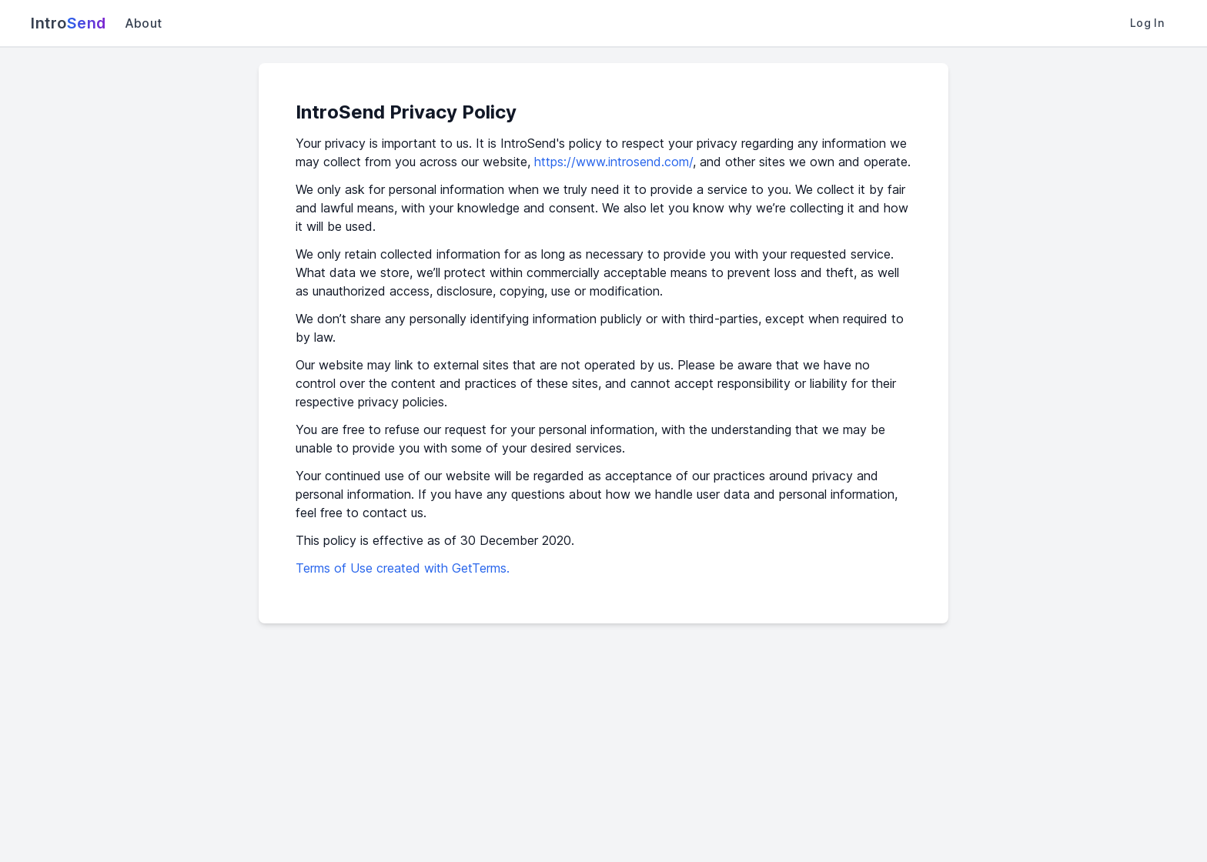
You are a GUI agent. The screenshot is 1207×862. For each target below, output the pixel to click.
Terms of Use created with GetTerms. (403, 568)
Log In (1147, 22)
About (143, 23)
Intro (68, 23)
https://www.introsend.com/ (613, 161)
